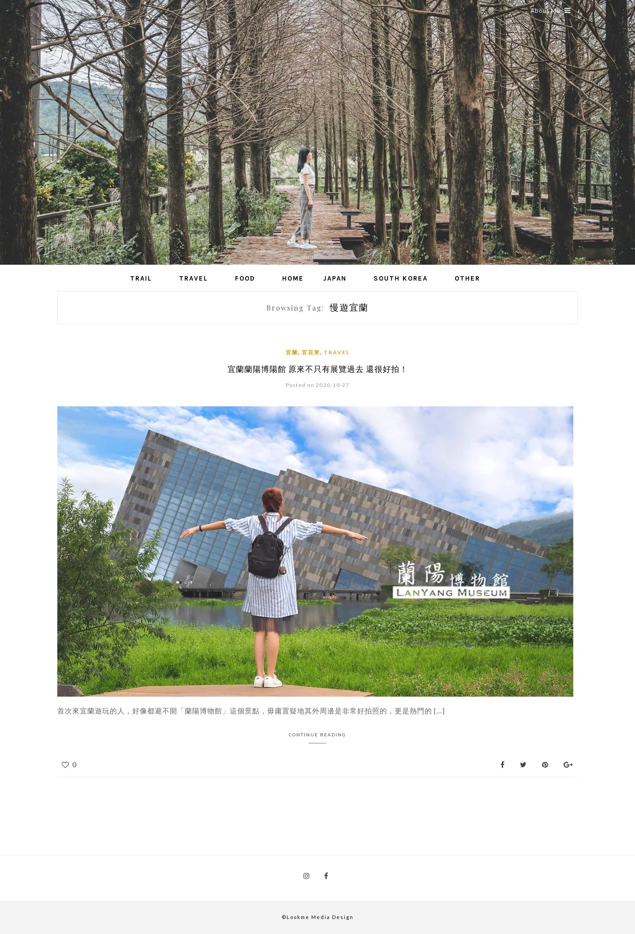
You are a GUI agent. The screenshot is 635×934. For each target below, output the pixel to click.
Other (467, 278)
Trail (141, 278)
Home (293, 278)
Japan (335, 278)
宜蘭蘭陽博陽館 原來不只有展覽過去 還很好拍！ (318, 369)
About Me (550, 10)
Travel (193, 278)
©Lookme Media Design (318, 917)
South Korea (401, 278)
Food (245, 278)
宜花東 (311, 352)
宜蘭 (292, 352)
